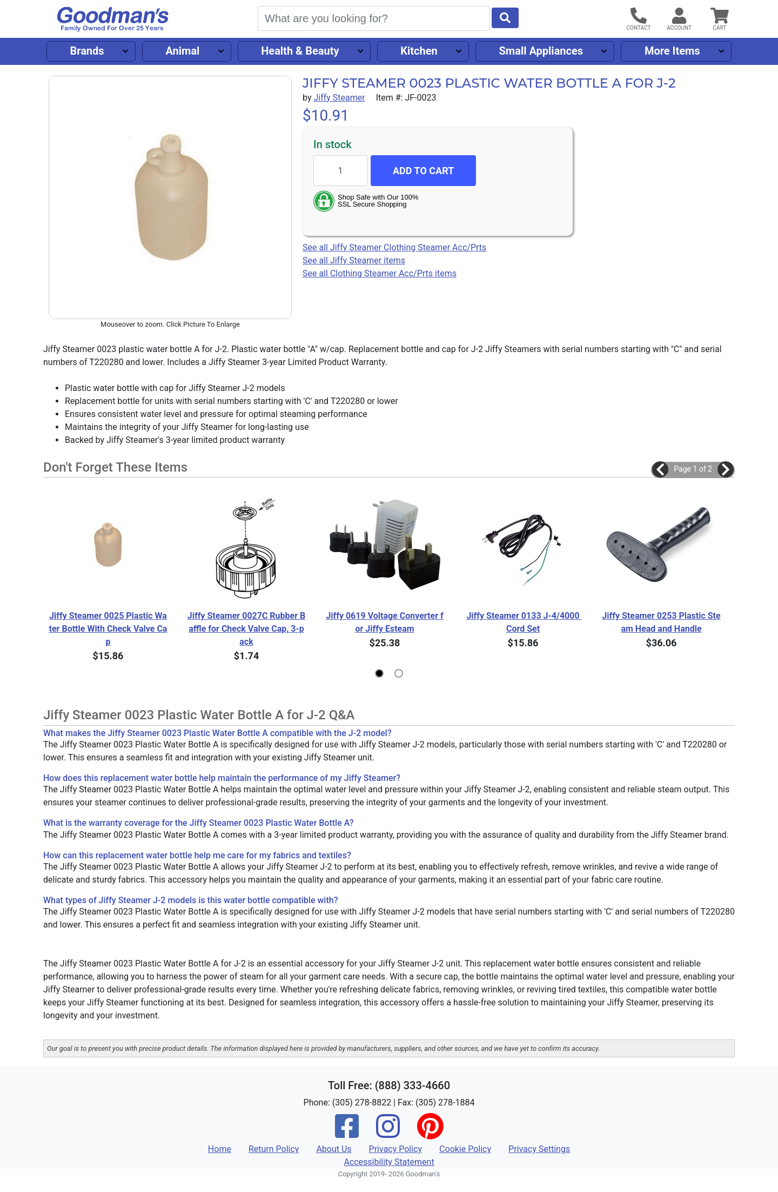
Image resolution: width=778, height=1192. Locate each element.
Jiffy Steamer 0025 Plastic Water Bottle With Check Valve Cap (108, 629)
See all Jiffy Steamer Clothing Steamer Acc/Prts (394, 247)
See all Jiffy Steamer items (354, 260)
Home (219, 1149)
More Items (672, 50)
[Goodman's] (113, 19)
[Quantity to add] (340, 170)
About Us (333, 1149)
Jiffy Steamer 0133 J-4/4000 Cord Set (523, 622)
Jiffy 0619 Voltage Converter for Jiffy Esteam (384, 622)
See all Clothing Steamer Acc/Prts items (380, 273)
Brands (87, 50)
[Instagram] (388, 1133)
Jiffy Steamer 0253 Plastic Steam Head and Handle (661, 622)
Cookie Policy (465, 1149)
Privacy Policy (395, 1149)
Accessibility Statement (389, 1162)
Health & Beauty (300, 50)
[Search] (374, 18)
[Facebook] (347, 1133)
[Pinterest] (430, 1133)
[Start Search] (505, 18)
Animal (182, 50)
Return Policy (274, 1149)
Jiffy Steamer (339, 97)
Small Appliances (541, 50)
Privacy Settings (539, 1149)
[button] (660, 469)
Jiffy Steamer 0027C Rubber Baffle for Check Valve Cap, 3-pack (246, 629)
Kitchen (418, 50)
